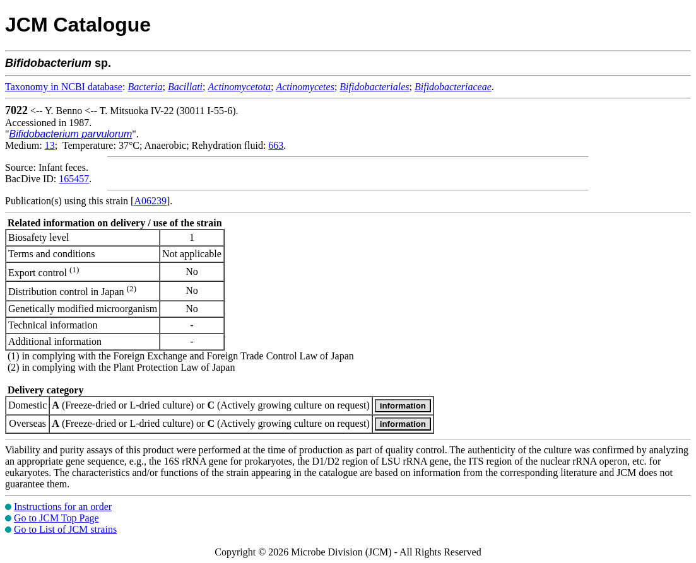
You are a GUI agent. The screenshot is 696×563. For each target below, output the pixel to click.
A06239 (150, 200)
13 (50, 145)
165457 (74, 178)
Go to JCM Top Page (56, 518)
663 (275, 145)
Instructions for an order (63, 506)
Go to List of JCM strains (65, 529)
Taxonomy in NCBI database (63, 86)
